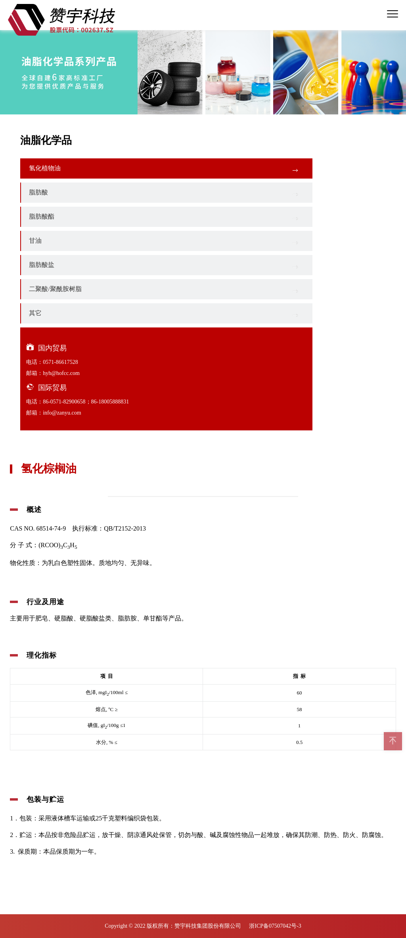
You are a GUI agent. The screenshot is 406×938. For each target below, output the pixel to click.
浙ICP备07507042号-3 (275, 926)
